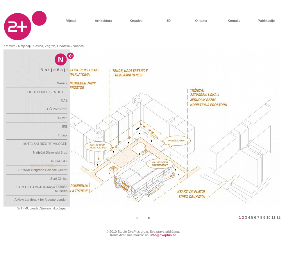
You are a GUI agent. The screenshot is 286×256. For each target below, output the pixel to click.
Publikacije (266, 20)
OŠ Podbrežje (57, 109)
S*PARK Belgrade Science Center (42, 170)
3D (169, 20)
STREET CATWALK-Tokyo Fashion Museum (41, 189)
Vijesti (71, 20)
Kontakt (234, 20)
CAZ (64, 100)
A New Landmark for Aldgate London (41, 199)
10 (269, 218)
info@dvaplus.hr (163, 235)
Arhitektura (103, 20)
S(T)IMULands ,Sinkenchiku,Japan (42, 208)
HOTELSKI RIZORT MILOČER (45, 143)
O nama (201, 20)
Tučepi (62, 135)
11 (273, 218)
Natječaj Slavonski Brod (50, 152)
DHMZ (62, 118)
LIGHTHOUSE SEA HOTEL (47, 92)
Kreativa (136, 20)
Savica (62, 83)
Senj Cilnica (58, 178)
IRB (64, 126)
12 (278, 218)
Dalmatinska (58, 161)
